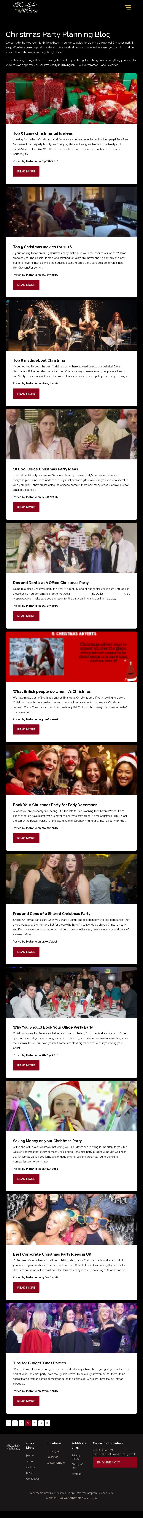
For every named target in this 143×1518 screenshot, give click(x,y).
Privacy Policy (76, 1464)
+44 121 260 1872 (103, 1457)
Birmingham (68, 65)
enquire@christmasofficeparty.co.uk (114, 1461)
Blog (29, 1480)
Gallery (30, 1474)
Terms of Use (77, 1474)
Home (30, 1462)
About (30, 1468)
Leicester (112, 65)
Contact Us (32, 1485)
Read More (27, 171)
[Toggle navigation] (128, 7)
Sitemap (77, 1482)
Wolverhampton (88, 65)
